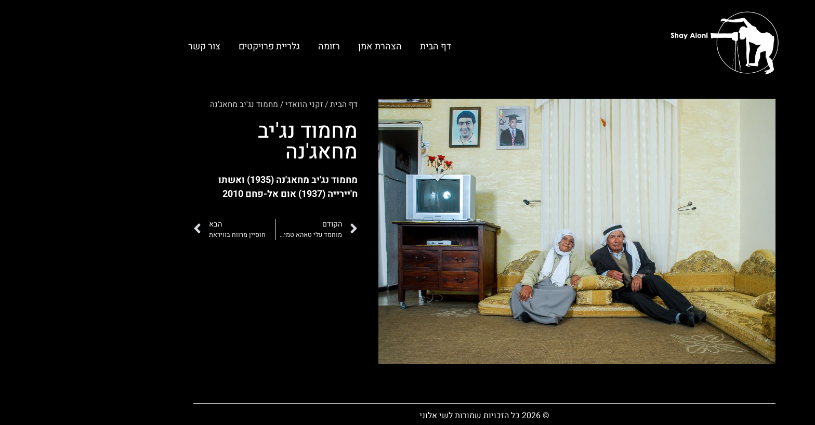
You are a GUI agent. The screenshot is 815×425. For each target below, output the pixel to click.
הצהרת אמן (303, 46)
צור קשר (127, 46)
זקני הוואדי (227, 104)
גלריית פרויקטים (192, 46)
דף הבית (358, 46)
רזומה (252, 46)
